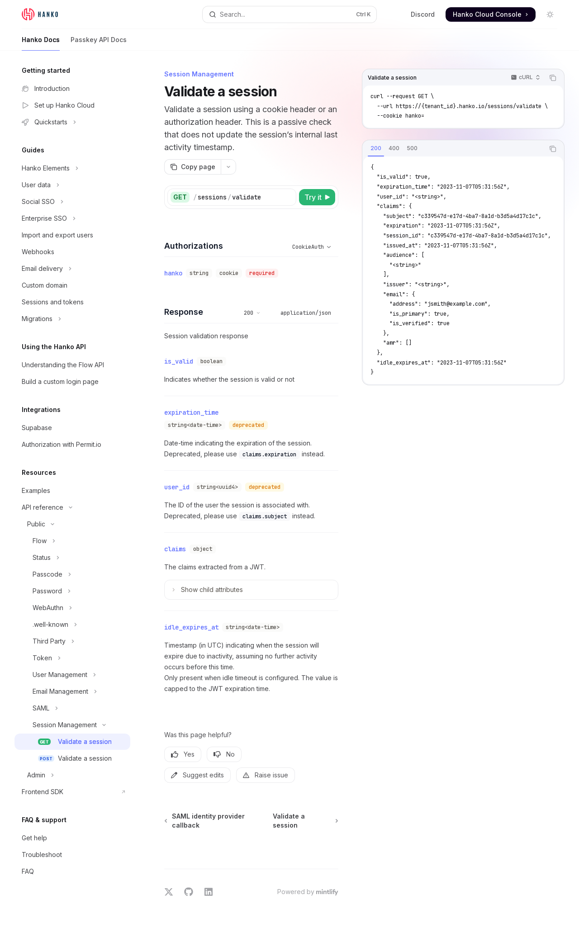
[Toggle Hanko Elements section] (72, 168)
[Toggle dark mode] (550, 14)
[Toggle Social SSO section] (72, 202)
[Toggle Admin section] (72, 775)
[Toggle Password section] (72, 591)
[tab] (376, 148)
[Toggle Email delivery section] (72, 268)
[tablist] (453, 148)
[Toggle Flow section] (72, 541)
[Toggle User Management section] (72, 675)
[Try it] (317, 197)
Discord (423, 14)
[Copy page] (192, 167)
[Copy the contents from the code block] (553, 78)
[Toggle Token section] (72, 658)
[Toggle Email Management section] (72, 691)
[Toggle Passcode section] (72, 574)
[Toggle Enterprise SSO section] (72, 218)
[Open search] (289, 14)
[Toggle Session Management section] (72, 725)
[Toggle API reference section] (72, 507)
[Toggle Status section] (72, 557)
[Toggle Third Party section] (72, 641)
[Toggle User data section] (72, 185)
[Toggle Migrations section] (72, 319)
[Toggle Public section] (72, 524)
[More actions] (228, 167)
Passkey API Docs (99, 43)
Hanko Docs (41, 43)
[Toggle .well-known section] (72, 624)
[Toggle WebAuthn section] (72, 608)
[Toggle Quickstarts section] (72, 122)
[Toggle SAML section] (72, 708)
